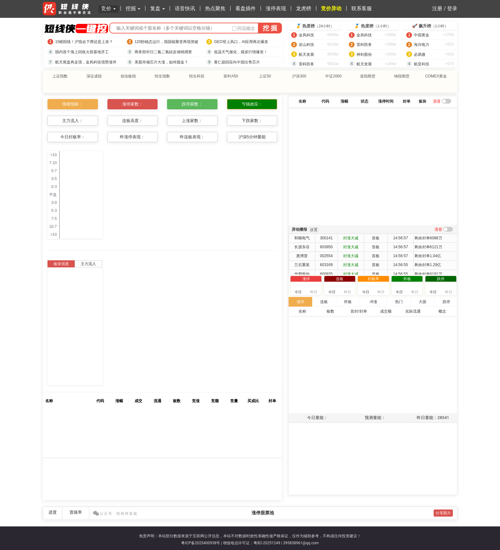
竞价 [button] (108, 8)
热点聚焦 (215, 8)
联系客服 (361, 8)
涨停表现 (276, 8)
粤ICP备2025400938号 (200, 540)
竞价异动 (331, 8)
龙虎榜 (303, 8)
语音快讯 (185, 8)
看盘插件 (245, 8)
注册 (437, 8)
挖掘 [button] (133, 8)
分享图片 (443, 510)
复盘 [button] (157, 8)
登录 (452, 8)
